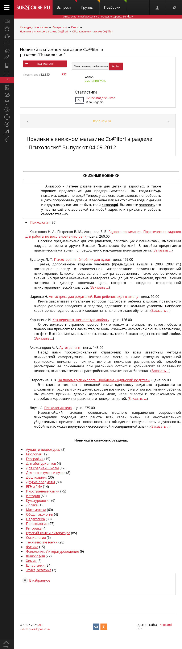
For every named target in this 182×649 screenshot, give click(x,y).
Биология (34, 454)
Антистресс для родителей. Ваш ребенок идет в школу (93, 296)
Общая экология (39, 514)
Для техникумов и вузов (45, 472)
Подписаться (45, 64)
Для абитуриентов (41, 463)
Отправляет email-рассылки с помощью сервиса (98, 16)
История (33, 496)
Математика (36, 509)
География (35, 458)
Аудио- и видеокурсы (43, 449)
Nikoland (166, 625)
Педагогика (35, 519)
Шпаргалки (35, 565)
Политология (36, 523)
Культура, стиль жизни (34, 27)
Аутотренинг (69, 347)
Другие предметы (40, 482)
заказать (147, 204)
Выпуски (67, 5)
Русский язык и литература (48, 533)
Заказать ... (163, 250)
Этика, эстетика (38, 570)
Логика (32, 505)
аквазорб (110, 204)
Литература (59, 27)
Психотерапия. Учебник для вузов (82, 259)
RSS (64, 74)
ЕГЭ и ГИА (34, 486)
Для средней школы (42, 468)
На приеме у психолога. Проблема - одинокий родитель (104, 380)
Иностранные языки (42, 491)
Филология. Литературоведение (52, 551)
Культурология (38, 500)
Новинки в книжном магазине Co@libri (44, 31)
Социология (36, 537)
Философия (35, 556)
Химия (31, 560)
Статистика (86, 92)
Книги (74, 27)
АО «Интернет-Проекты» (35, 627)
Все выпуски (102, 121)
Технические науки (42, 542)
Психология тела (58, 407)
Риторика (34, 528)
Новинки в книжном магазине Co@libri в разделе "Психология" (61, 52)
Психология (40, 222)
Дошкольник (36, 477)
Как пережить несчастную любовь (81, 319)
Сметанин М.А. (95, 81)
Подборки (115, 5)
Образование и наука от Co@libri (92, 31)
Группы (90, 5)
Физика (32, 547)
